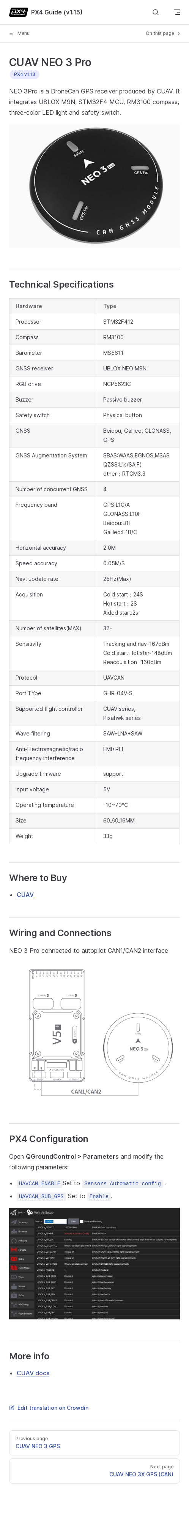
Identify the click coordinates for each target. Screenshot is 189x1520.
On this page (163, 33)
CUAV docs (33, 1373)
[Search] (155, 12)
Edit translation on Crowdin (48, 1408)
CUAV (25, 894)
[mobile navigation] (177, 12)
